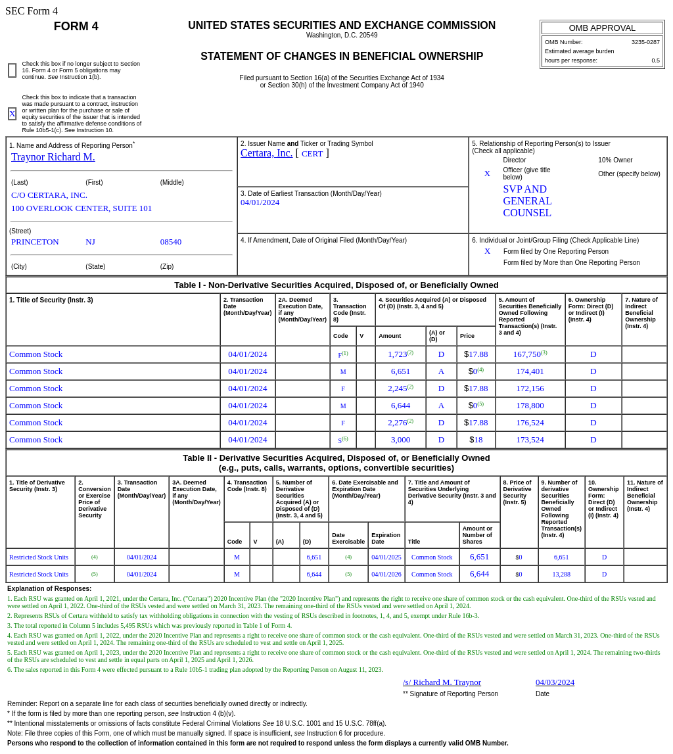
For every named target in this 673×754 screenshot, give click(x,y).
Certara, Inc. (267, 152)
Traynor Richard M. (53, 156)
